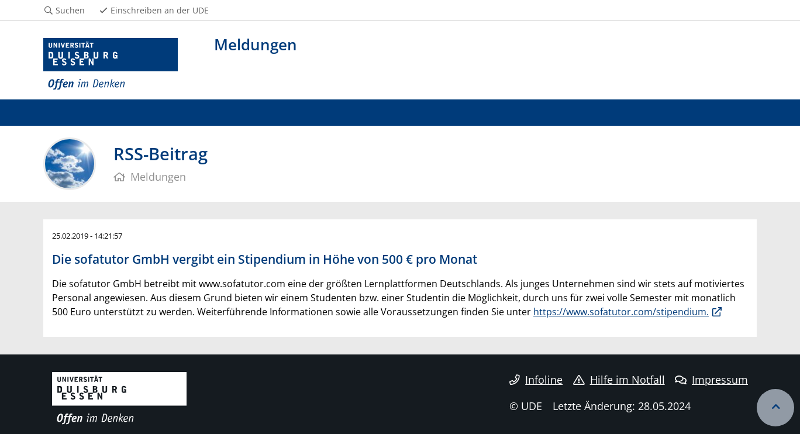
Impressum (711, 380)
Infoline (536, 380)
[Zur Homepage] (110, 64)
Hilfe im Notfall (619, 380)
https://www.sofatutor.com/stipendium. (621, 311)
